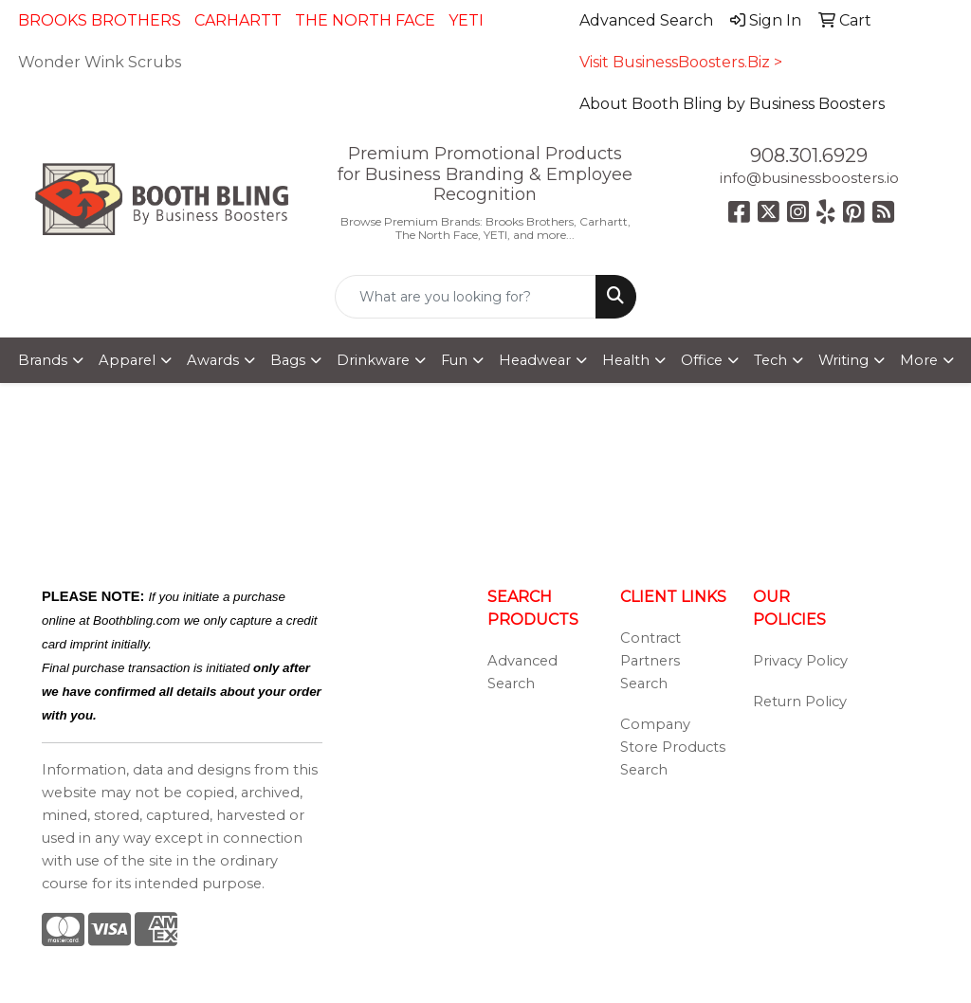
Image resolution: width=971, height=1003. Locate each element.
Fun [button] (454, 360)
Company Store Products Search (672, 747)
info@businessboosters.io (809, 178)
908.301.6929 (809, 155)
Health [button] (626, 360)
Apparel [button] (127, 360)
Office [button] (702, 360)
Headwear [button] (535, 360)
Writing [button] (843, 360)
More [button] (919, 360)
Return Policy (800, 701)
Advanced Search (522, 672)
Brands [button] (42, 360)
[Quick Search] (465, 297)
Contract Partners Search (650, 660)
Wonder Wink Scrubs (99, 62)
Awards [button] (213, 360)
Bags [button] (287, 360)
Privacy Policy (800, 660)
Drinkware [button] (373, 360)
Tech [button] (770, 360)
